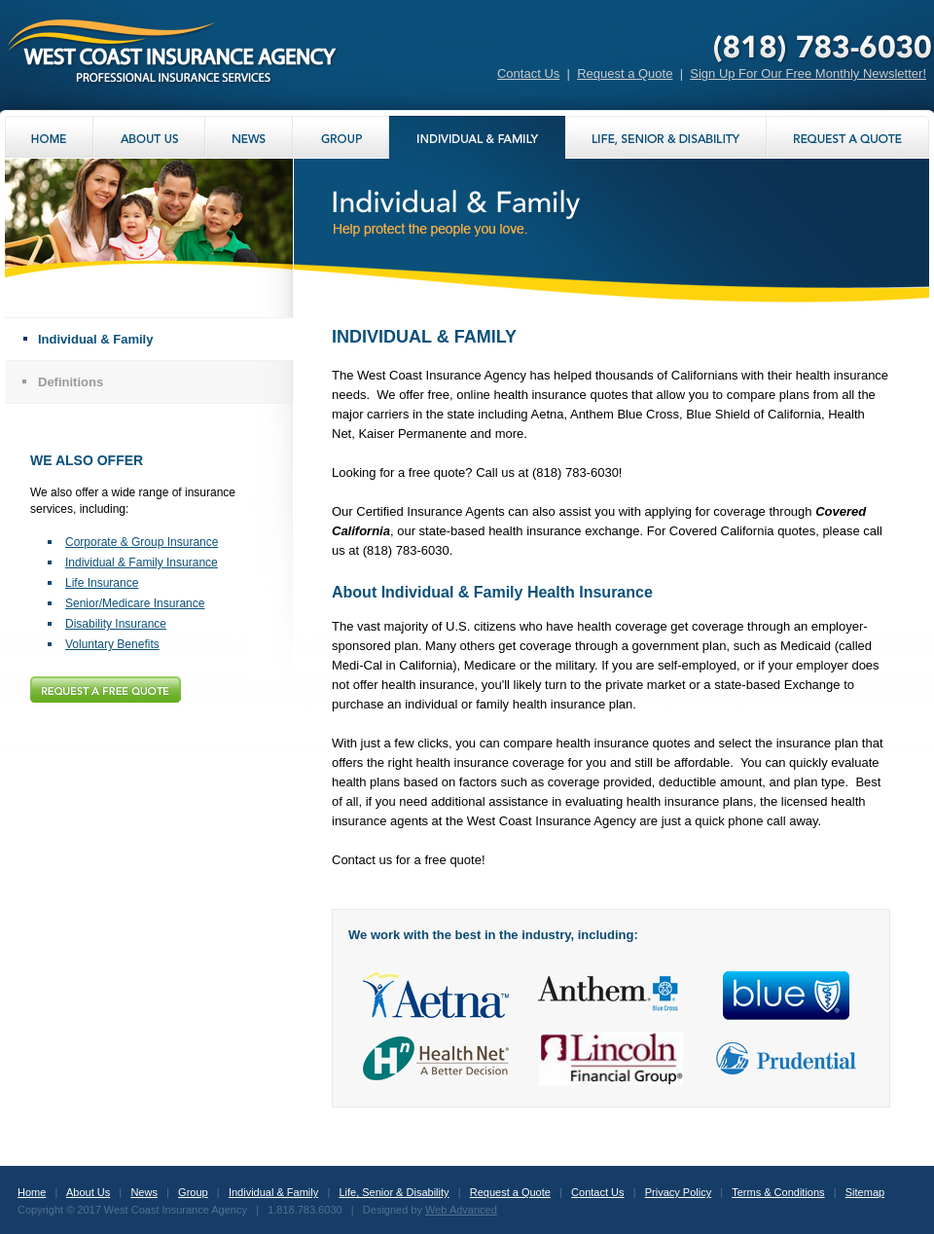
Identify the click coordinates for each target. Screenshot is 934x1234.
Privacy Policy (678, 1192)
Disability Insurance (115, 624)
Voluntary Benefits (112, 644)
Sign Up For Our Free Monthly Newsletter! (808, 73)
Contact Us (528, 73)
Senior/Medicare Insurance (134, 603)
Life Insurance (101, 583)
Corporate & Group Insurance (141, 542)
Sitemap (864, 1192)
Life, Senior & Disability (394, 1192)
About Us (88, 1192)
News (144, 1192)
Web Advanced (461, 1210)
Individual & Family (95, 339)
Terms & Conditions (778, 1192)
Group (193, 1192)
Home (32, 1192)
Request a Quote (624, 73)
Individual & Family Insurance (141, 562)
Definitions (70, 382)
